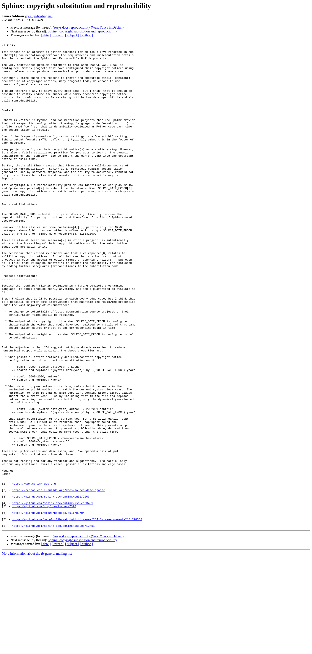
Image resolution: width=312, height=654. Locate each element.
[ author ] (86, 35)
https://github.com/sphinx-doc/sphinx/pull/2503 (51, 587)
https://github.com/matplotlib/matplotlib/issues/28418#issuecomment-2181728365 (77, 615)
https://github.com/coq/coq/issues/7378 (44, 599)
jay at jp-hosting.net (39, 16)
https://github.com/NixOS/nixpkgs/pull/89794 (48, 607)
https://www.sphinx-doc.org (34, 572)
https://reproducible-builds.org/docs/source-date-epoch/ (58, 580)
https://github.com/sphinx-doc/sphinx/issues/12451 (53, 622)
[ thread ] (58, 35)
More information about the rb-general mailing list (37, 650)
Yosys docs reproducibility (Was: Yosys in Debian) (88, 27)
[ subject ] (72, 35)
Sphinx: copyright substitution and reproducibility (82, 31)
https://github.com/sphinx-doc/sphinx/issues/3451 (52, 595)
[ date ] (46, 35)
